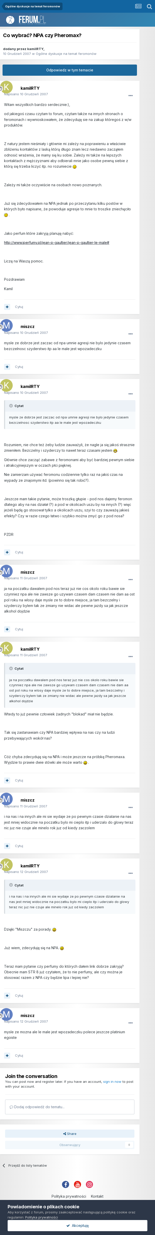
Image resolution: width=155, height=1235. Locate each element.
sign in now (112, 1082)
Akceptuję (77, 1225)
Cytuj (19, 307)
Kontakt (97, 1196)
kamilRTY (35, 49)
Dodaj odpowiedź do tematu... (37, 1107)
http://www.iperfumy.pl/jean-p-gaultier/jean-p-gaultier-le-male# (56, 242)
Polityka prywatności (69, 1196)
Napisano (26, 94)
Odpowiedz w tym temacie (69, 70)
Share (69, 1133)
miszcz (28, 326)
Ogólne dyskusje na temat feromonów (66, 54)
